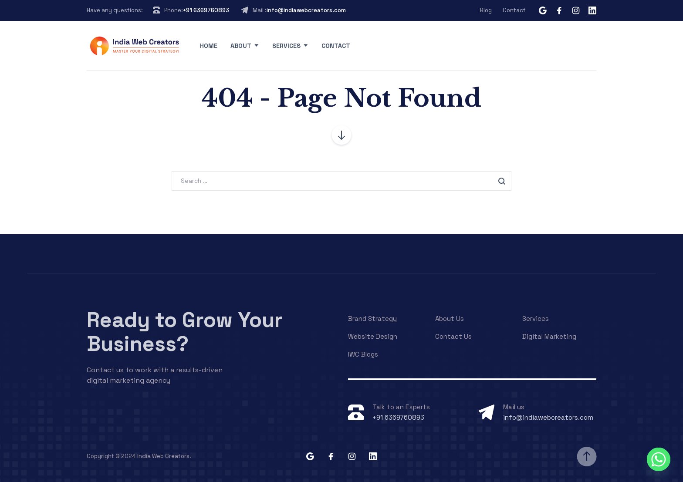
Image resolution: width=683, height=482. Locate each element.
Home (208, 46)
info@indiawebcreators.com (306, 10)
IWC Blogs (363, 354)
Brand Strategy (372, 318)
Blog (486, 10)
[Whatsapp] (658, 459)
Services (286, 46)
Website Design (372, 336)
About (240, 46)
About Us (449, 318)
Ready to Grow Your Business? (185, 332)
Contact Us (453, 336)
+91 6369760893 (206, 10)
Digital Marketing (549, 336)
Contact (514, 10)
